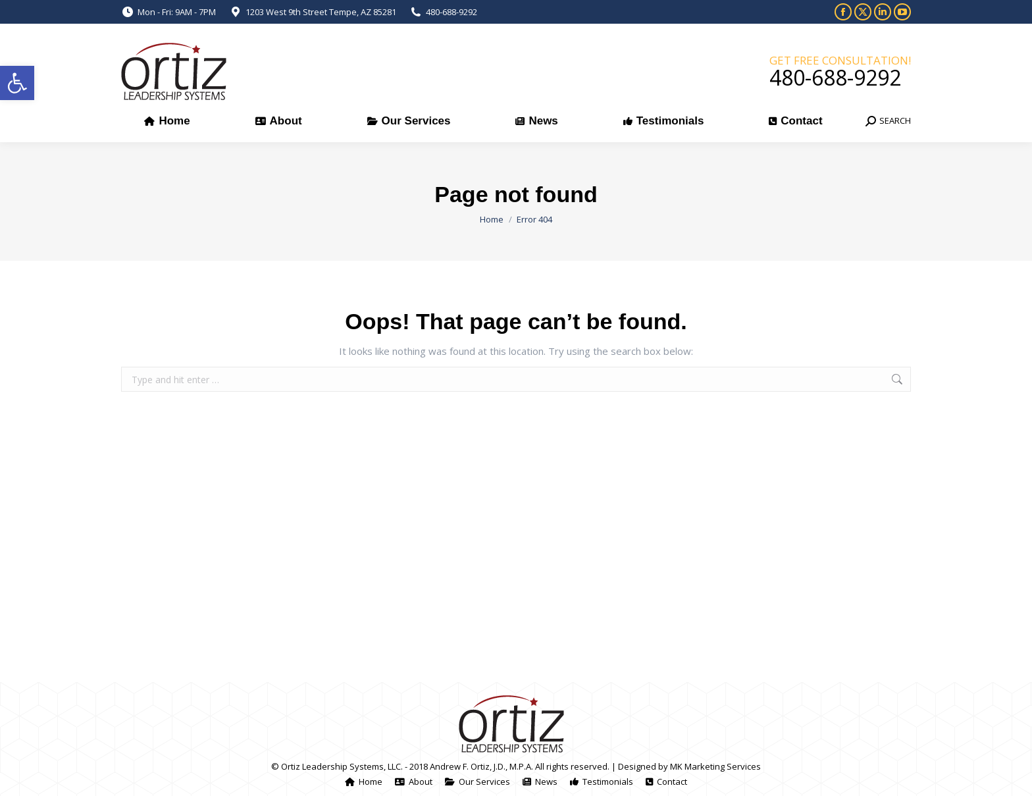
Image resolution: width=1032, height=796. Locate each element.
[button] (17, 83)
